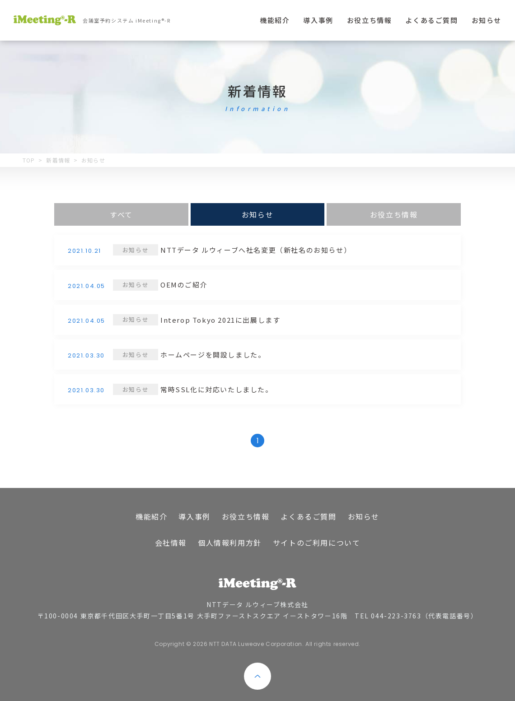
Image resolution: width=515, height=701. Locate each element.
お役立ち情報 (369, 20)
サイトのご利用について (316, 542)
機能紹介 (275, 20)
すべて (121, 214)
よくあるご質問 (431, 20)
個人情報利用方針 (230, 542)
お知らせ (486, 20)
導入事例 (318, 20)
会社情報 (171, 542)
